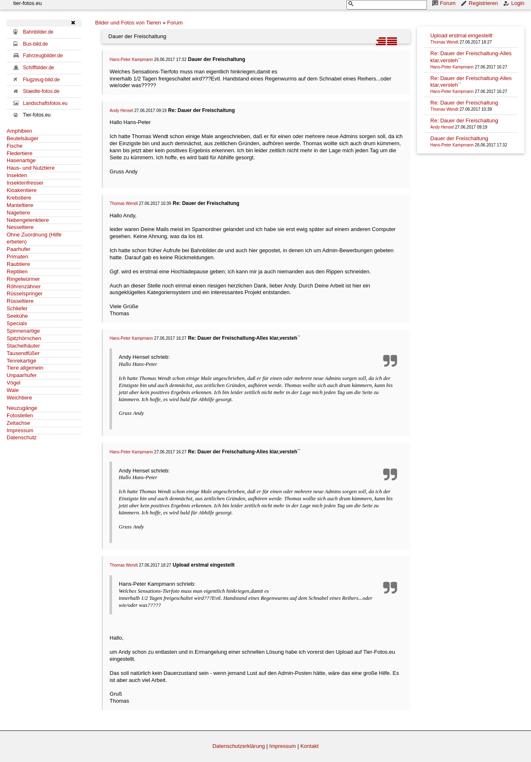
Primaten (17, 256)
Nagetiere (18, 212)
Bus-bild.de (35, 44)
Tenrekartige (22, 361)
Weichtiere (19, 397)
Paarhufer (18, 249)
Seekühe (17, 316)
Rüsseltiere (20, 301)
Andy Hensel (121, 110)
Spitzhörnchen (24, 338)
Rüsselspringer (25, 293)
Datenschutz (22, 437)
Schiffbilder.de (38, 68)
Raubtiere (18, 264)
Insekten (17, 175)
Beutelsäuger (23, 138)
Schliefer (17, 308)
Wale (13, 390)
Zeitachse (18, 423)
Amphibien (19, 131)
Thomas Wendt (124, 203)
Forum (445, 3)
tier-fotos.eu (27, 3)
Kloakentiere (22, 190)
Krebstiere (19, 198)
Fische (14, 146)
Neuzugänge (22, 408)
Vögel (13, 383)
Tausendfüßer (23, 353)
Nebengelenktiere (28, 220)
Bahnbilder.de (38, 32)
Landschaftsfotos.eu (45, 103)
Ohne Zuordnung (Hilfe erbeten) (34, 238)
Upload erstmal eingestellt (461, 35)
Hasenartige (21, 160)
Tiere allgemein (25, 368)
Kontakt (309, 746)
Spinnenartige (23, 331)
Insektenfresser (25, 183)
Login (514, 3)
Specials (17, 323)
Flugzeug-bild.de (41, 80)
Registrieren (480, 3)
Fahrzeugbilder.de (43, 55)
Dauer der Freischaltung (459, 138)
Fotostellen (20, 415)
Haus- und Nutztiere (31, 168)
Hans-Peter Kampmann (131, 59)
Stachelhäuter (23, 346)
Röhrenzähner (24, 286)
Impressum (20, 430)
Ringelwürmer (23, 279)
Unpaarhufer (22, 375)
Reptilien (17, 271)
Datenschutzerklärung (238, 746)
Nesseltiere (20, 227)
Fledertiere (19, 153)
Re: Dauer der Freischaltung (464, 103)
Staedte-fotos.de (41, 91)
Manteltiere (20, 205)
